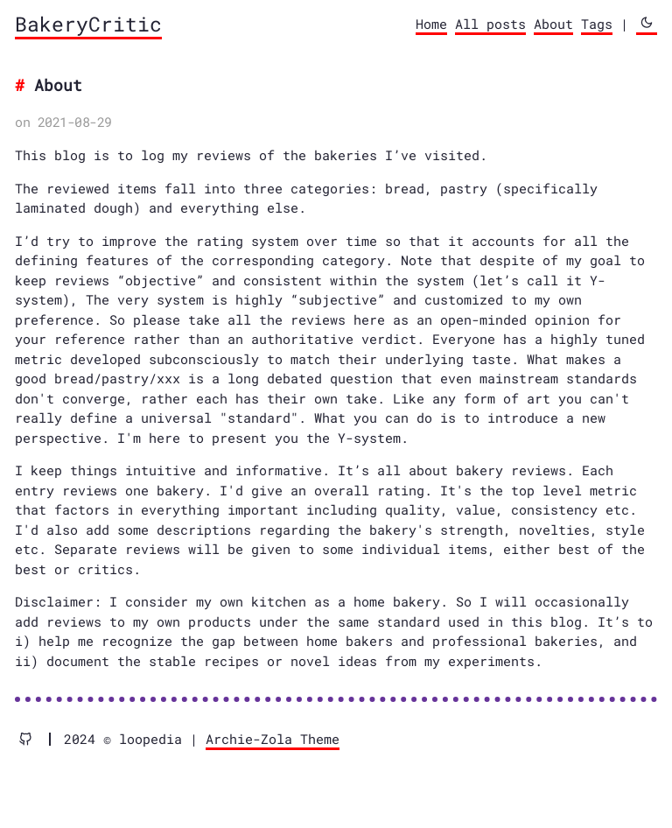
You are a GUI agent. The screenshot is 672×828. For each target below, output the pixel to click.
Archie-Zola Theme (273, 738)
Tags (596, 23)
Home (431, 23)
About (553, 23)
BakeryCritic (88, 24)
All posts (490, 23)
